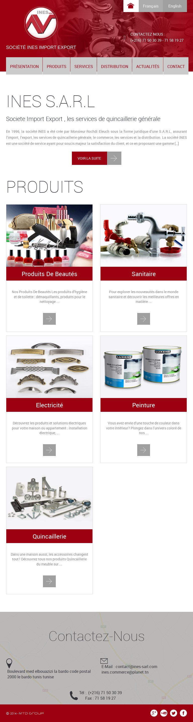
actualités (147, 66)
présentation (24, 66)
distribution (114, 66)
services (83, 66)
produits (56, 66)
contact (176, 66)
